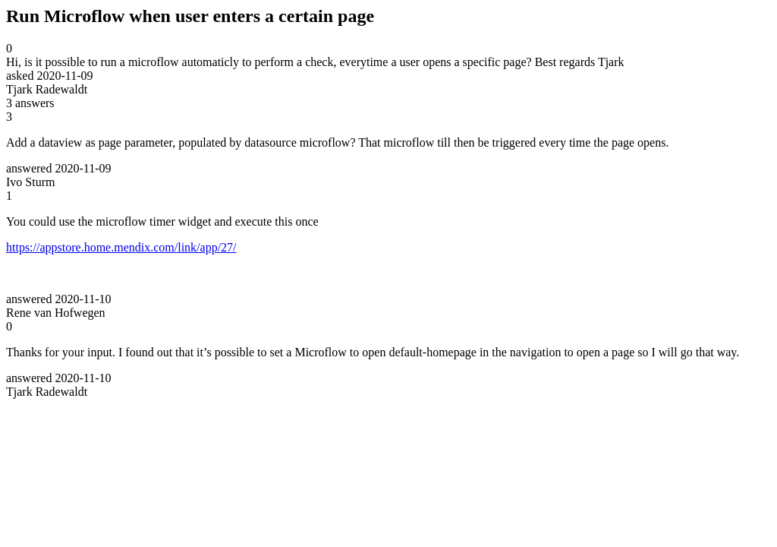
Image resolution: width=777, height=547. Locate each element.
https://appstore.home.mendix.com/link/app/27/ (121, 247)
